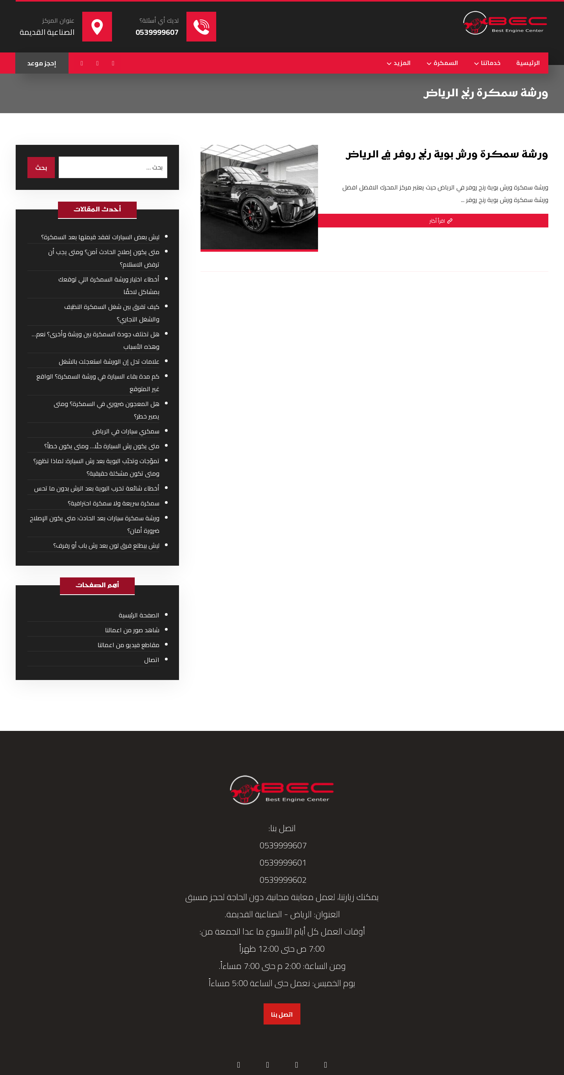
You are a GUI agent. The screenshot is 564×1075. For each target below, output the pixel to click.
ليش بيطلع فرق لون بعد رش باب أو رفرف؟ (106, 545)
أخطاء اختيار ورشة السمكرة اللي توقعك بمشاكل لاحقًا (108, 285)
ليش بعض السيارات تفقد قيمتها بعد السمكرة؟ (100, 237)
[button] (113, 63)
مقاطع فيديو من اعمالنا (128, 645)
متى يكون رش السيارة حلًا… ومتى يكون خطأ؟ (101, 446)
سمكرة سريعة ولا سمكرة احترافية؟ (113, 503)
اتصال (151, 660)
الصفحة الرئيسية (139, 615)
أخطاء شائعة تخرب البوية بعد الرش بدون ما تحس (96, 488)
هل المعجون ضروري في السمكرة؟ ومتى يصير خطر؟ (106, 410)
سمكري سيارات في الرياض (125, 431)
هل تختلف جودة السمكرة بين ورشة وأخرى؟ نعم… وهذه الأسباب (95, 340)
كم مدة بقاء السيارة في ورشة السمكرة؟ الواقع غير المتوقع (97, 382)
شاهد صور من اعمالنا (132, 630)
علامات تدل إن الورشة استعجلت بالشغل (109, 361)
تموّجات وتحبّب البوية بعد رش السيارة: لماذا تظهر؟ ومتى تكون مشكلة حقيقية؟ (96, 467)
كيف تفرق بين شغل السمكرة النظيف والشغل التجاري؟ (111, 313)
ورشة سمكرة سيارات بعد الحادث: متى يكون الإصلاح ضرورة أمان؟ (94, 524)
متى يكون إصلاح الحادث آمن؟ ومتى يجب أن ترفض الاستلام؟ (103, 258)
